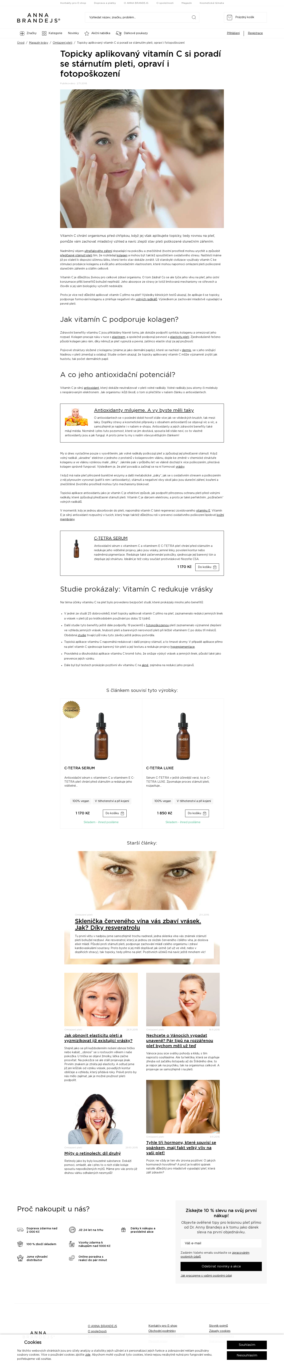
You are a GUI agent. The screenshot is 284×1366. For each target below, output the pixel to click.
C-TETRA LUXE (160, 768)
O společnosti (165, 3)
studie (82, 635)
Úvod (20, 42)
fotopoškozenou (157, 625)
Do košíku (204, 567)
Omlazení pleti (62, 42)
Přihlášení (233, 33)
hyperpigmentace (183, 647)
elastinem (118, 337)
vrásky (180, 466)
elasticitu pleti (179, 337)
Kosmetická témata (212, 3)
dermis (186, 350)
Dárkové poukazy (132, 33)
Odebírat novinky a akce (221, 1266)
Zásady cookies (219, 1331)
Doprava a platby (105, 3)
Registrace (255, 33)
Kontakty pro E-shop (73, 3)
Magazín (187, 3)
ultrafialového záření (98, 251)
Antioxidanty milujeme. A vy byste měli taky (144, 410)
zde (87, 1354)
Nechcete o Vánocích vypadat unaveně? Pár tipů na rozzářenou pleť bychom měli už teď (179, 1041)
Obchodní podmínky (162, 1331)
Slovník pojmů (218, 1326)
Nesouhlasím (247, 1355)
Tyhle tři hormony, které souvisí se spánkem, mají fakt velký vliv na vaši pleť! (181, 1148)
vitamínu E (203, 510)
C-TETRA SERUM (111, 538)
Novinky (73, 33)
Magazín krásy (38, 42)
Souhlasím (247, 1344)
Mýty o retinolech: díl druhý (92, 1154)
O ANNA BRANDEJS (136, 3)
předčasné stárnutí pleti (76, 255)
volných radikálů (146, 299)
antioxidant (91, 388)
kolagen (122, 255)
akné (145, 665)
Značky (28, 33)
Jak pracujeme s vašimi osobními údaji (206, 1275)
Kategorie (52, 33)
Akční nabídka (97, 33)
